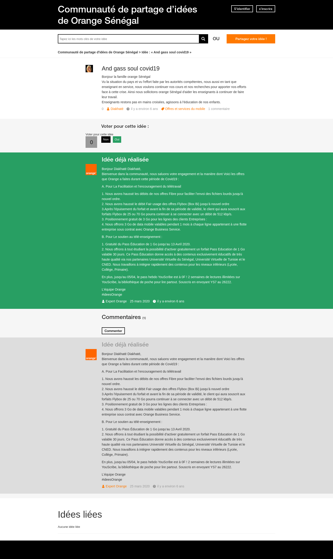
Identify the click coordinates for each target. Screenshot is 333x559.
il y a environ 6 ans (170, 301)
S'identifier (242, 9)
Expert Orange (116, 301)
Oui (117, 139)
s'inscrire (265, 9)
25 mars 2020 (140, 301)
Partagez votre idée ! (251, 39)
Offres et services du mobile (185, 109)
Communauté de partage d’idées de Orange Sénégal (127, 14)
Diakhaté (117, 109)
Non (106, 139)
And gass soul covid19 (131, 68)
